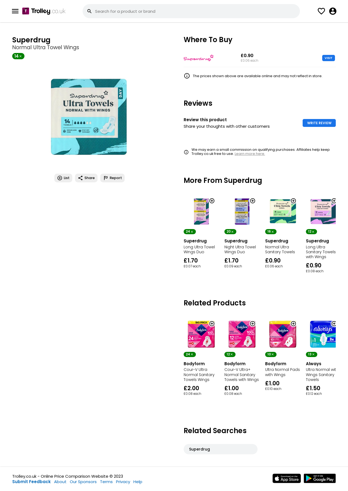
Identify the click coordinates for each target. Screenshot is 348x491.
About (60, 481)
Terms (106, 481)
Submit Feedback (31, 481)
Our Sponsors (83, 481)
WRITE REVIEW (319, 123)
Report (112, 178)
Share (86, 178)
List (63, 178)
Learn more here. (250, 153)
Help (137, 481)
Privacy (123, 481)
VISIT (329, 58)
